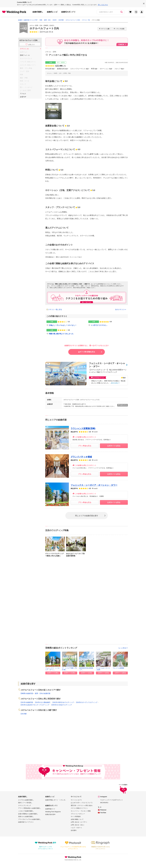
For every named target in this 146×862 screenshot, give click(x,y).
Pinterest (103, 810)
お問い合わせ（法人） (78, 825)
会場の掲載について (77, 819)
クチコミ (24, 49)
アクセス (23, 93)
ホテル (32, 25)
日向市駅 (24, 714)
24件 (47, 32)
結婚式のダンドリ (68, 12)
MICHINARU (104, 802)
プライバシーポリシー (78, 814)
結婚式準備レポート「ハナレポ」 (56, 800)
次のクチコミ (119, 309)
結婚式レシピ (52, 12)
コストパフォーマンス (79, 69)
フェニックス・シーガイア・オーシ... (52, 668)
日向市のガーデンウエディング (86, 702)
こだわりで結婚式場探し (26, 811)
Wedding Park (73, 857)
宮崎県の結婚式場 (27, 693)
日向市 (51, 25)
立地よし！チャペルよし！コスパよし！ (63, 325)
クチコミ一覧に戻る (55, 309)
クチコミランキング (24, 805)
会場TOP (23, 97)
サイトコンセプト (76, 800)
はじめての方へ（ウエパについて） (82, 802)
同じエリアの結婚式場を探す (86, 515)
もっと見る (123, 648)
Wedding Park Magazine (53, 812)
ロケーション (106, 69)
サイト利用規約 (76, 816)
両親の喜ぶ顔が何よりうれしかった (61, 334)
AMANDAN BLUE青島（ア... (86, 668)
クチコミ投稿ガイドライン (79, 808)
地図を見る (122, 405)
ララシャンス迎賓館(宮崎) (83, 428)
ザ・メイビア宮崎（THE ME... (69, 668)
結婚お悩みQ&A (50, 814)
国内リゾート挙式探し (25, 802)
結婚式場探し (38, 12)
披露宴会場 (62, 69)
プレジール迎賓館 (118, 668)
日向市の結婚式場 (27, 702)
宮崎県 (46, 25)
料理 (94, 69)
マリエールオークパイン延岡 (103, 668)
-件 (52, 32)
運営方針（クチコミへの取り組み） (82, 805)
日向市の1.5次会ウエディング (61, 705)
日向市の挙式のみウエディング (63, 702)
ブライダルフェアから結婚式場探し (29, 819)
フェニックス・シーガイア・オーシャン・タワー (94, 485)
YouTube (103, 812)
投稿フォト (25, 55)
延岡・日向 (38, 25)
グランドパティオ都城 (81, 457)
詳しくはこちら (103, 5)
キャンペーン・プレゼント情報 (81, 811)
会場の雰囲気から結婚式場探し (28, 814)
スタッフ (119, 69)
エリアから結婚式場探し (26, 800)
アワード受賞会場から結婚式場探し (29, 808)
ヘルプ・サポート (76, 828)
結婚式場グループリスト (26, 822)
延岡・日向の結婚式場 (42, 693)
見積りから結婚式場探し (26, 816)
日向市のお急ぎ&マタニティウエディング (35, 705)
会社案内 (73, 830)
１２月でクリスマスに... (99, 325)
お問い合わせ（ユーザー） (79, 822)
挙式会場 (49, 69)
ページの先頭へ (123, 789)
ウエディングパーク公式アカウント (111, 800)
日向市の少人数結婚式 (42, 702)
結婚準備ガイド (50, 809)
